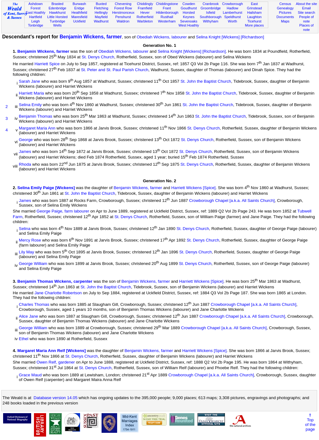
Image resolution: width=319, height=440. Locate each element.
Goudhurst (189, 8)
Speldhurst (232, 17)
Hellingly (101, 12)
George (26, 140)
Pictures (285, 12)
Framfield (145, 8)
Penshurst (123, 17)
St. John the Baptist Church (205, 81)
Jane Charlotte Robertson (58, 293)
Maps (285, 21)
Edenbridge (57, 8)
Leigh (35, 21)
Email (306, 8)
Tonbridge (35, 25)
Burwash (79, 4)
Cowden (188, 4)
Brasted (57, 4)
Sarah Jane (29, 81)
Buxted (101, 4)
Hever (145, 12)
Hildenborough (167, 12)
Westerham (167, 21)
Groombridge (211, 8)
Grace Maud (30, 375)
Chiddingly (145, 4)
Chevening (123, 4)
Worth (232, 21)
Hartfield (35, 17)
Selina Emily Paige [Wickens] (46, 187)
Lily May (26, 252)
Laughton (254, 17)
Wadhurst (101, 21)
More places (254, 25)
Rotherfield (144, 17)
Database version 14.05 (56, 397)
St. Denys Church (98, 57)
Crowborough (232, 4)
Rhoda (25, 164)
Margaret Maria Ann (37, 128)
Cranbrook (210, 4)
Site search (306, 12)
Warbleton (145, 21)
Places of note (306, 27)
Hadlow (232, 8)
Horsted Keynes (189, 15)
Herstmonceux (123, 12)
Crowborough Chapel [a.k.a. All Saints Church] (232, 200)
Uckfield (79, 21)
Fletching (101, 8)
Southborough (210, 17)
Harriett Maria (31, 93)
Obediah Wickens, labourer (162, 37)
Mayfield (101, 17)
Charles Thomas (34, 304)
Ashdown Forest (35, 6)
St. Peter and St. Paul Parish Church (114, 69)
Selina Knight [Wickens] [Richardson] (230, 37)
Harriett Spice (47, 64)
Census (285, 4)
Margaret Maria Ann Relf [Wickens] (51, 350)
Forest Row (123, 8)
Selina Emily (30, 104)
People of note (306, 19)
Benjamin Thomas (35, 116)
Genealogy (285, 8)
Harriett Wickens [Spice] (193, 187)
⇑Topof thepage (310, 422)
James (25, 151)
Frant (167, 8)
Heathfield (79, 12)
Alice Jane (28, 316)
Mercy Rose (30, 240)
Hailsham (254, 12)
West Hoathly (189, 25)
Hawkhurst (57, 12)
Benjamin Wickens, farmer (91, 36)
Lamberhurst (232, 12)
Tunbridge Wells (57, 23)
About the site (306, 4)
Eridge (79, 8)
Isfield (210, 12)
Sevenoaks (188, 21)
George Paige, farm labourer (62, 211)
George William (33, 264)
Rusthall (167, 17)
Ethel (23, 338)
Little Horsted (57, 17)
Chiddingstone (167, 4)
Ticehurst (254, 21)
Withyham (210, 21)
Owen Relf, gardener (55, 362)
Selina (25, 228)
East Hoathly (35, 12)
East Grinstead (254, 6)
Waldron (123, 21)
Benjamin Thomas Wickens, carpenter (55, 281)
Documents (285, 17)
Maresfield (79, 17)
